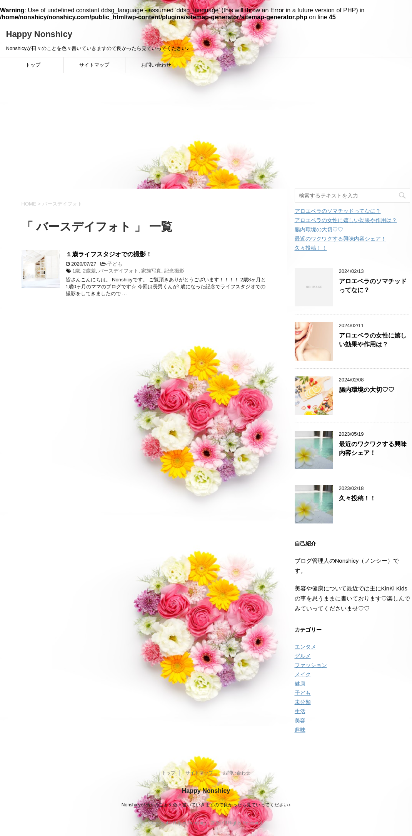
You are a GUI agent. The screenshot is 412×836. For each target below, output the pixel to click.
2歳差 (89, 271)
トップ (32, 65)
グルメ (303, 656)
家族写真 (151, 271)
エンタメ (305, 647)
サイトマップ (94, 65)
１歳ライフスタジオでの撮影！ (109, 254)
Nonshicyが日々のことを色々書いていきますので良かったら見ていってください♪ (206, 805)
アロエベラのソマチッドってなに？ (338, 211)
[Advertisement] (206, 131)
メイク (303, 674)
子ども (114, 264)
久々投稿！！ (311, 248)
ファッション (311, 665)
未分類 (303, 702)
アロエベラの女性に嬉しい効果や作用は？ (346, 220)
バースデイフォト (118, 271)
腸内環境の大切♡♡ (319, 229)
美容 (300, 720)
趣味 (300, 730)
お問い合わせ (156, 65)
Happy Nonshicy (39, 34)
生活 (300, 711)
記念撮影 (174, 271)
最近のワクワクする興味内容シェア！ (340, 239)
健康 (300, 684)
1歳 (76, 271)
